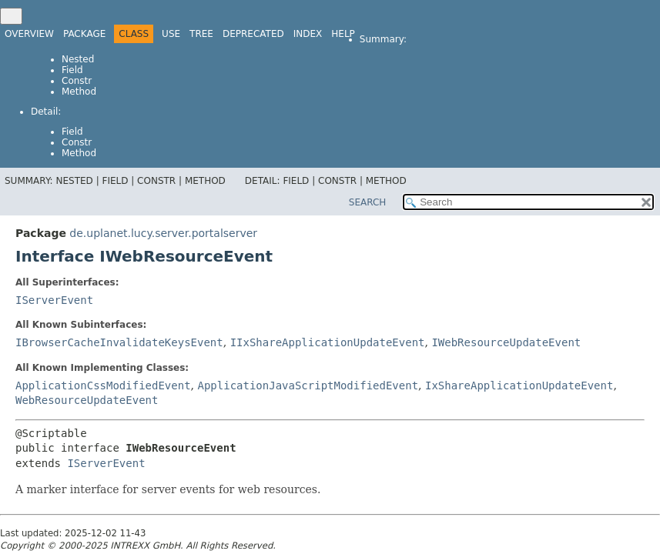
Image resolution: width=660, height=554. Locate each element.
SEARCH (368, 202)
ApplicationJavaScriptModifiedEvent (307, 385)
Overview (29, 33)
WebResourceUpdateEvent (86, 400)
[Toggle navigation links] (11, 16)
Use (171, 33)
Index (308, 33)
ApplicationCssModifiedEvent (103, 385)
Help (343, 33)
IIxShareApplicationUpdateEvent (327, 342)
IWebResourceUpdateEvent (506, 342)
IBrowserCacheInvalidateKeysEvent (119, 342)
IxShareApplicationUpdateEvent (519, 385)
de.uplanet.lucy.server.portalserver (163, 233)
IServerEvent (54, 300)
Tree (201, 33)
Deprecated (253, 33)
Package (84, 33)
